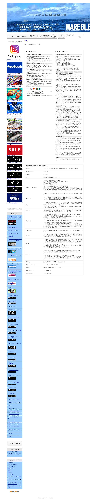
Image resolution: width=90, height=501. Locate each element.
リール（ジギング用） (15, 319)
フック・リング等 (15, 359)
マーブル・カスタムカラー (14, 402)
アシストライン (15, 353)
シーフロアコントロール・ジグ (15, 258)
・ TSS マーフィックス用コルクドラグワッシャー (14, 454)
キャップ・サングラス (15, 371)
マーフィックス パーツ (14, 414)
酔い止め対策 (10, 468)
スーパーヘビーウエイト (14, 408)
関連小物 (15, 365)
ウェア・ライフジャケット (15, 377)
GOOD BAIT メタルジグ (14, 230)
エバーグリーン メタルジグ (15, 250)
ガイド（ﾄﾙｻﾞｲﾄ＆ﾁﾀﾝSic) (14, 399)
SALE (10, 405)
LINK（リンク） (11, 462)
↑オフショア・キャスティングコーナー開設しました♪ (14, 129)
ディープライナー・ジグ (15, 266)
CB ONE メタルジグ (13, 233)
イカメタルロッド (13, 306)
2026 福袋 (11, 236)
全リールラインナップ (13, 426)
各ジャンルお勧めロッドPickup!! (15, 417)
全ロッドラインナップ (13, 423)
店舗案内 (9, 472)
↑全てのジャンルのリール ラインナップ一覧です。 (14, 170)
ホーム (26, 40)
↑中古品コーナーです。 (14, 202)
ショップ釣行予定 (11, 466)
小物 (10, 436)
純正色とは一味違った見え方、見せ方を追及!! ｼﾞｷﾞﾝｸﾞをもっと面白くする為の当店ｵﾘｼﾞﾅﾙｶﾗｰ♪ (15, 86)
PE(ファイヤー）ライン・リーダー (15, 346)
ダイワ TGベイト (15, 303)
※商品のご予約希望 (13, 227)
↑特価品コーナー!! (14, 155)
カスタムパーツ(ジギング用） (15, 332)
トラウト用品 (15, 395)
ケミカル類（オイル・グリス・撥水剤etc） (15, 338)
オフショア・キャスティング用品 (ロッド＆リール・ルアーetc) (15, 220)
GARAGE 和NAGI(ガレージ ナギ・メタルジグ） (15, 273)
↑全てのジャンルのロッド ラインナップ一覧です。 (14, 162)
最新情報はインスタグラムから (14, 59)
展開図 (9, 470)
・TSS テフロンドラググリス (14, 451)
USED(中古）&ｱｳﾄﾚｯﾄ (15, 326)
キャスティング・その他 (14, 411)
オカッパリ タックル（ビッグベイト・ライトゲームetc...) (15, 242)
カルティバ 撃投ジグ (15, 297)
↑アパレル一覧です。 (14, 185)
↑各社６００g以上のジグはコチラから (14, 100)
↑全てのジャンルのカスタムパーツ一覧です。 (14, 178)
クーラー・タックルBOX (15, 383)
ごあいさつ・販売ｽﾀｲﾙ (12, 464)
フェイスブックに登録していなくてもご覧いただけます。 (14, 73)
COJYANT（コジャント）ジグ (15, 282)
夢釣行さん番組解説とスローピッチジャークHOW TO (14, 483)
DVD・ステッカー (15, 389)
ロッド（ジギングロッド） (15, 312)
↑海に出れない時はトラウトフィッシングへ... (14, 143)
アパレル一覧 (12, 421)
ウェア (10, 433)
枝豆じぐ (15, 290)
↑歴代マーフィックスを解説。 (14, 113)
